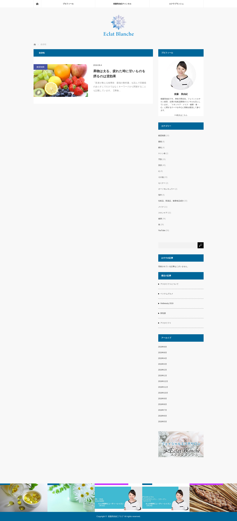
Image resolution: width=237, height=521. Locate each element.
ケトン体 (162, 153)
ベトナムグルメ (166, 294)
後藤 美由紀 (181, 94)
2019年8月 (162, 353)
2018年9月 (162, 399)
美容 (160, 165)
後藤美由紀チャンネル (122, 4)
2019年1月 (162, 376)
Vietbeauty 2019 (167, 303)
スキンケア (162, 213)
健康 (160, 219)
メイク (161, 207)
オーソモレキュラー (166, 189)
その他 (161, 177)
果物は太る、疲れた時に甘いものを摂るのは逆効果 (119, 73)
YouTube (161, 230)
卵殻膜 (163, 313)
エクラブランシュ (176, 4)
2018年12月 (163, 381)
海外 (160, 195)
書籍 (160, 142)
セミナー (162, 183)
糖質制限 (40, 67)
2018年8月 (162, 404)
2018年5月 (162, 422)
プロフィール (68, 4)
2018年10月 (163, 393)
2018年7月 (162, 410)
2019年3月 (162, 364)
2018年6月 (162, 416)
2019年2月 (162, 370)
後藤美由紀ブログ (116, 516)
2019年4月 (162, 358)
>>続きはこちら (180, 115)
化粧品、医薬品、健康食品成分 (171, 201)
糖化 (160, 147)
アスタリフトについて (169, 284)
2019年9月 (162, 347)
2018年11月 (163, 387)
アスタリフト (165, 323)
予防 (160, 159)
